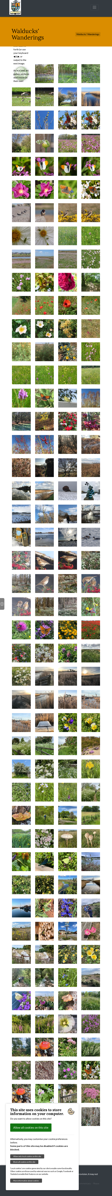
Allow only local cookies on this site (27, 1156)
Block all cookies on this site (24, 1162)
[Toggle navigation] (94, 7)
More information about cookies (26, 1180)
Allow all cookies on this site (30, 1127)
